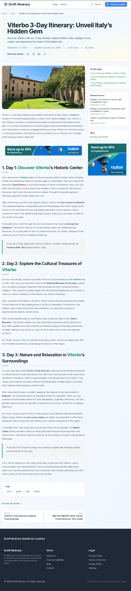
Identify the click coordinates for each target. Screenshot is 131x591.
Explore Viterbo (21, 340)
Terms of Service (97, 559)
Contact (50, 568)
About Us (51, 555)
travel (9, 491)
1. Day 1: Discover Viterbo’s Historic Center (108, 73)
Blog (55, 4)
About (63, 4)
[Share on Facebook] (33, 54)
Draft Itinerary (17, 4)
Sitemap (92, 568)
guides (19, 491)
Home (4, 13)
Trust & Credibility (54, 559)
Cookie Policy (95, 564)
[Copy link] (44, 54)
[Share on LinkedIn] (39, 54)
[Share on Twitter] (28, 54)
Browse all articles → (12, 503)
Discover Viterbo (34, 167)
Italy (27, 491)
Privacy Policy (95, 555)
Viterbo (5, 114)
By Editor (89, 47)
